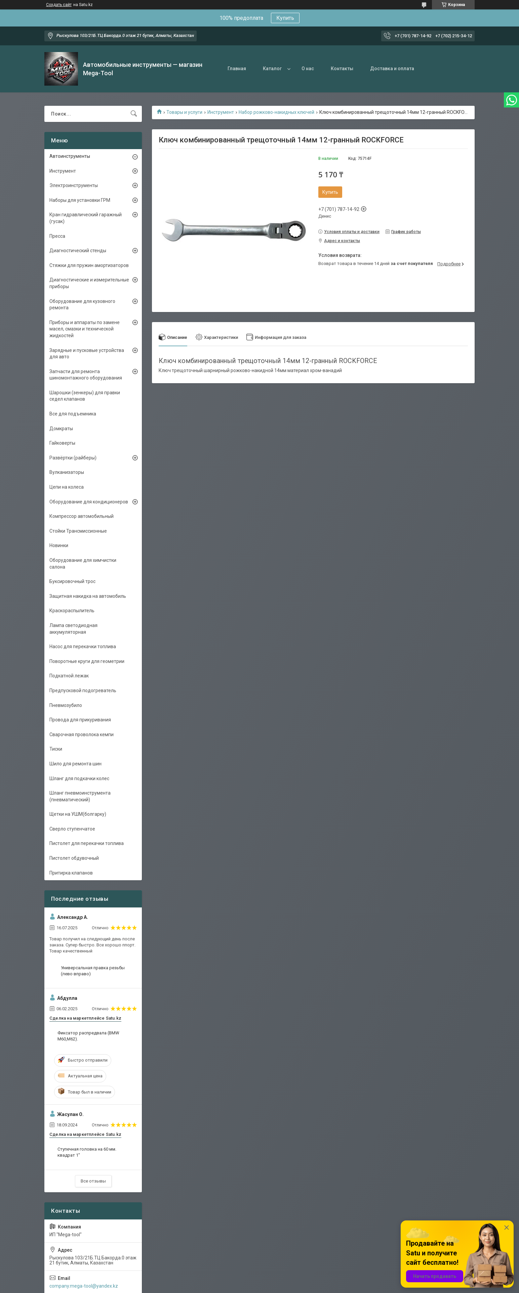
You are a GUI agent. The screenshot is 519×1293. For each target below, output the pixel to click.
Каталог (272, 68)
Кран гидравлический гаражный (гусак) (85, 218)
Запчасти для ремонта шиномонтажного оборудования (85, 375)
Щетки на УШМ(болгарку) (77, 814)
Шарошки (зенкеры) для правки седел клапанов (84, 396)
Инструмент (220, 112)
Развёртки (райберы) (72, 457)
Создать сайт (59, 4)
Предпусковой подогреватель (82, 690)
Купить (285, 18)
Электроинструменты (73, 185)
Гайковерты (62, 443)
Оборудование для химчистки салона (82, 564)
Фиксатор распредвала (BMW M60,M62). (88, 1035)
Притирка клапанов (71, 873)
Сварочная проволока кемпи (81, 734)
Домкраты (61, 428)
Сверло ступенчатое (72, 829)
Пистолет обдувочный (74, 858)
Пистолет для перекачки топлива (86, 843)
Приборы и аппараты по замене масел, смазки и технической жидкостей (84, 329)
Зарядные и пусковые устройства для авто (86, 354)
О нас (308, 68)
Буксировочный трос (72, 581)
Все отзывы (93, 1181)
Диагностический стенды (77, 250)
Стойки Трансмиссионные (78, 531)
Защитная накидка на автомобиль (87, 596)
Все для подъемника (72, 413)
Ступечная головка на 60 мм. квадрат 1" (86, 1152)
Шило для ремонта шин (75, 763)
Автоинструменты (69, 156)
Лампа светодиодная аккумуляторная (73, 629)
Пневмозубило (65, 705)
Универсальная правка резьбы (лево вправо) (93, 970)
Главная (237, 68)
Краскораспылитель (71, 610)
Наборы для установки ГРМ (79, 200)
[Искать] (134, 114)
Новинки (58, 545)
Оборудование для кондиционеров (88, 501)
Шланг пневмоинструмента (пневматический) (80, 796)
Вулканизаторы (66, 472)
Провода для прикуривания (80, 719)
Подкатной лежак (69, 675)
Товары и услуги (184, 112)
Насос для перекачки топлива (82, 646)
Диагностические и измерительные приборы (89, 283)
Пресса (57, 236)
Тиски (55, 749)
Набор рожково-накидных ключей (276, 112)
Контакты (342, 68)
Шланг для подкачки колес (79, 778)
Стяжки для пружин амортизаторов (89, 265)
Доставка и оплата (392, 68)
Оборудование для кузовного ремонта (82, 305)
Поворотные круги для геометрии (86, 661)
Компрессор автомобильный (81, 516)
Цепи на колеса (66, 487)
